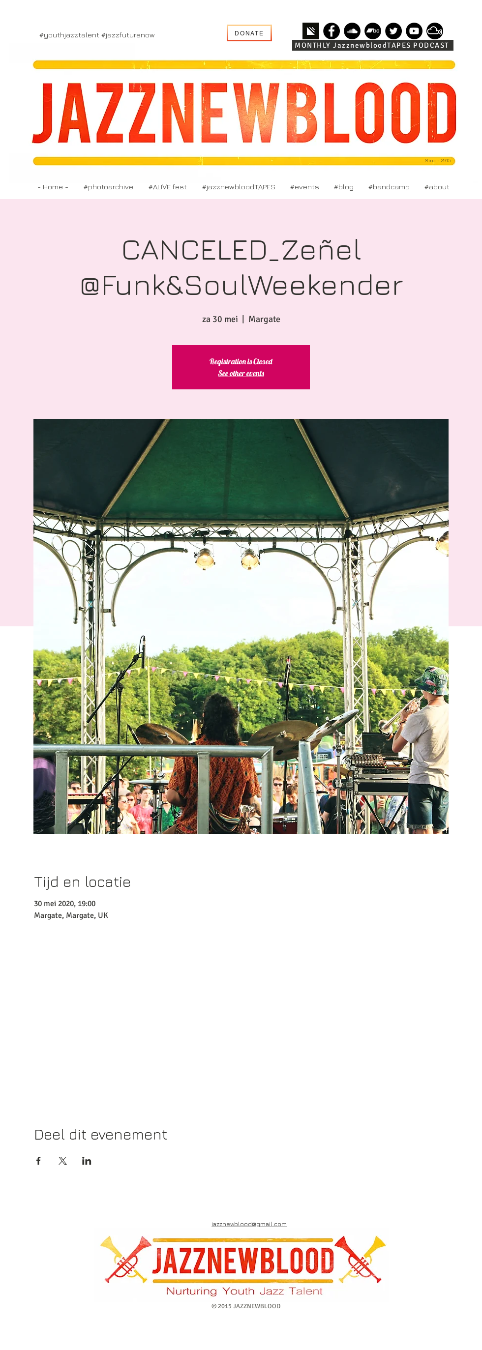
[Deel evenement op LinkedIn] (86, 1161)
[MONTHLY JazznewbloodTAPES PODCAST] (372, 45)
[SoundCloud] (352, 31)
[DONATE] (249, 33)
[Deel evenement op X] (62, 1161)
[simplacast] (310, 31)
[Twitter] (393, 31)
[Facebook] (331, 31)
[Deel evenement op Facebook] (38, 1161)
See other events (241, 373)
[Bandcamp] (372, 31)
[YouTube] (414, 31)
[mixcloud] (434, 31)
